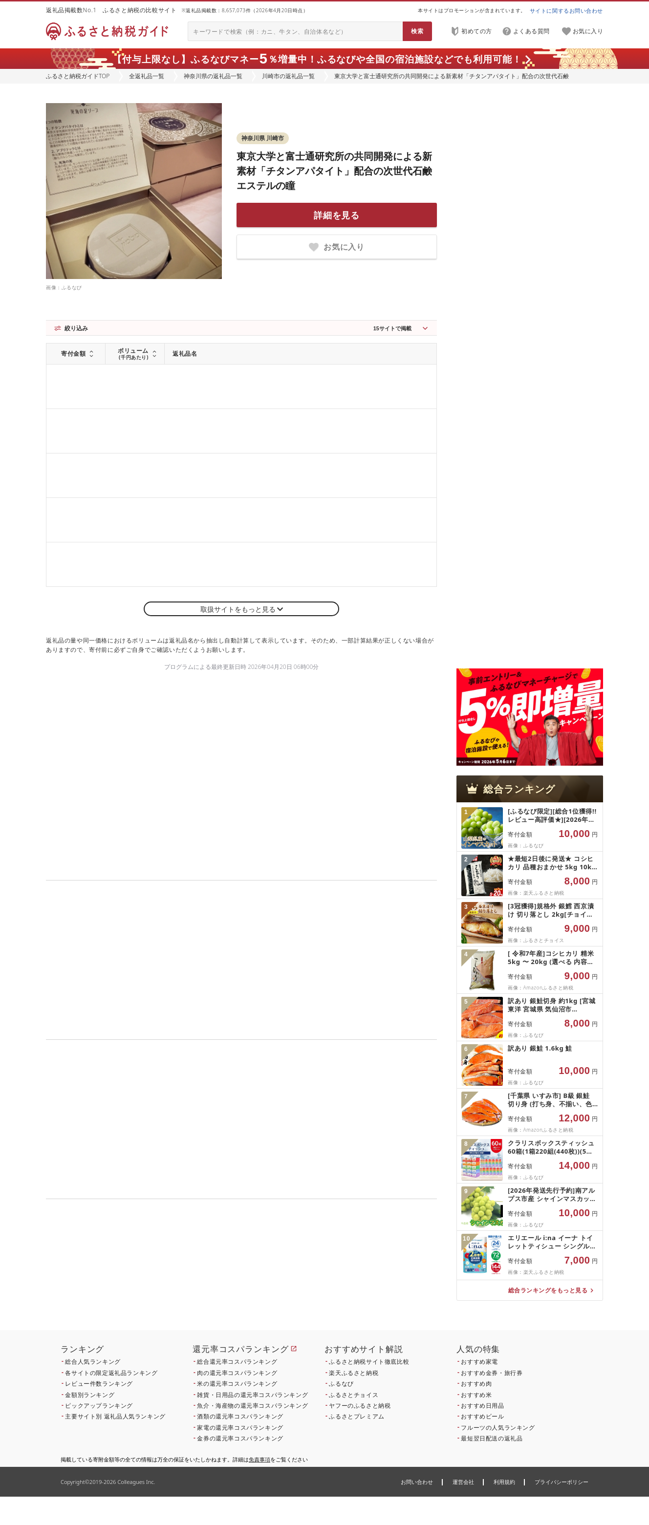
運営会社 (463, 1481)
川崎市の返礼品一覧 (288, 76)
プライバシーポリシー (561, 1481)
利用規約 (504, 1481)
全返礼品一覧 (146, 76)
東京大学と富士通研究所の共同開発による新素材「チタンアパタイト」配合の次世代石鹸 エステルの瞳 (334, 171)
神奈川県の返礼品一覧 (213, 76)
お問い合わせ (417, 1481)
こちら (303, 1276)
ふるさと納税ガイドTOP (77, 76)
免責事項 (259, 1459)
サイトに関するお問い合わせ (566, 10)
